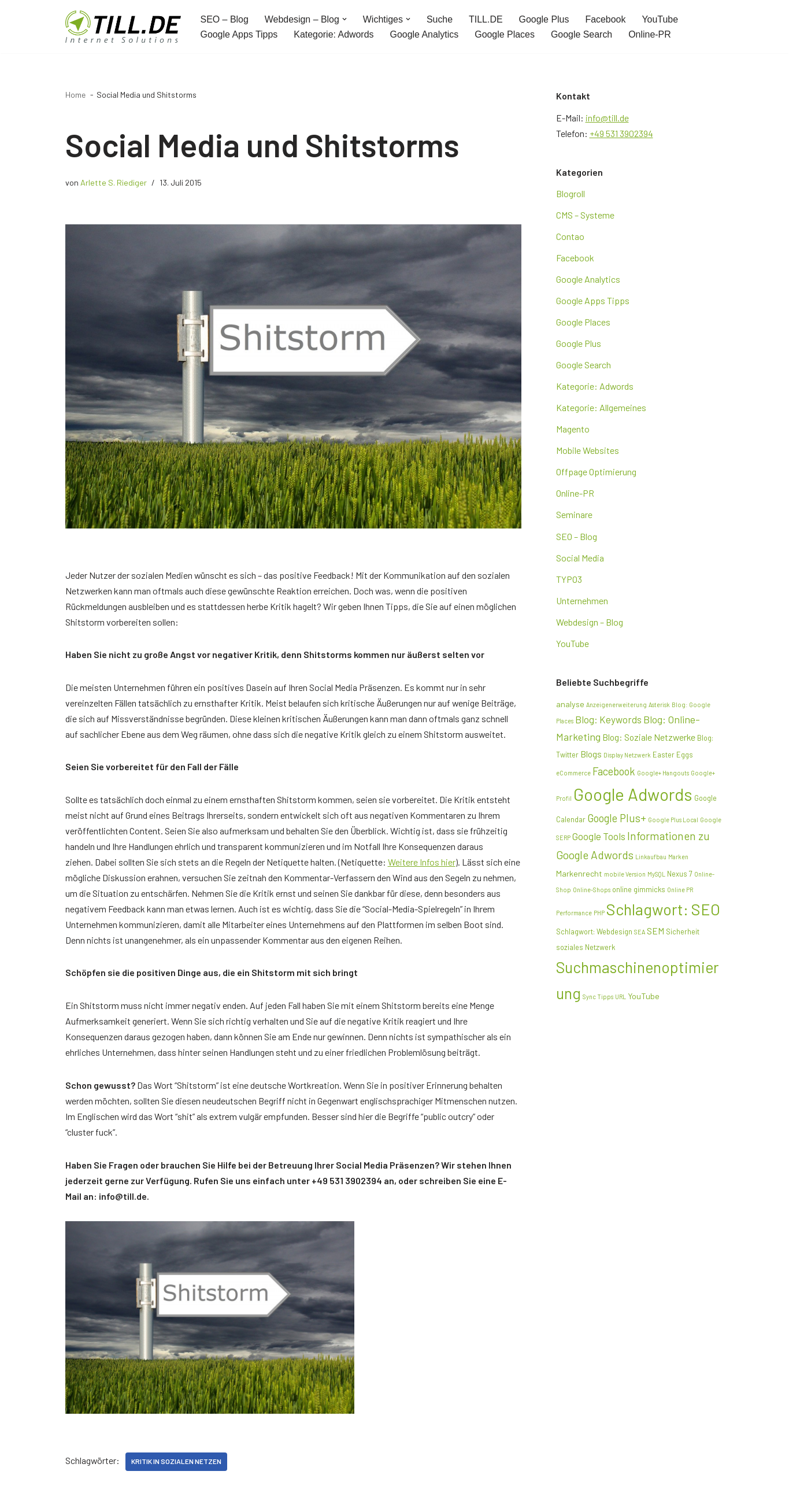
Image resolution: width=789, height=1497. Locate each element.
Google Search (583, 34)
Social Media (580, 558)
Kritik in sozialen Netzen (176, 1465)
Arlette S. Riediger (113, 182)
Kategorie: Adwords (334, 34)
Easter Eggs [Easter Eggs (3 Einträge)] (673, 757)
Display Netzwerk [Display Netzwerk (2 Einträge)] (627, 757)
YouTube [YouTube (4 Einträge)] (644, 999)
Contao (570, 236)
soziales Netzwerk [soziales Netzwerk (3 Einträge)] (585, 950)
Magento (573, 429)
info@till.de (607, 117)
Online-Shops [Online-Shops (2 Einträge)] (591, 892)
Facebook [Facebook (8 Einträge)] (613, 773)
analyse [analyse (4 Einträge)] (570, 706)
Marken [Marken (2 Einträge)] (678, 859)
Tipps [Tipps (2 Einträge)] (605, 999)
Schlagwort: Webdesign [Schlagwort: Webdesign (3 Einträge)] (594, 933)
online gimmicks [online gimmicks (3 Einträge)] (638, 891)
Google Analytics (425, 34)
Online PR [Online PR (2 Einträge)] (680, 892)
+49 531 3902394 (621, 133)
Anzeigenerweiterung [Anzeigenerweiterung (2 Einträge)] (616, 706)
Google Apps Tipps (239, 34)
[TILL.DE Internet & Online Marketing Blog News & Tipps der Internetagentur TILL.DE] (123, 26)
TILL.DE (486, 19)
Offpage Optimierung (596, 473)
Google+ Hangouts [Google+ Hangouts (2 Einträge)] (663, 775)
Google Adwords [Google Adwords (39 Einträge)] (632, 796)
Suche (440, 19)
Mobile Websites (587, 451)
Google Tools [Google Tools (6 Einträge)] (598, 838)
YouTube (661, 19)
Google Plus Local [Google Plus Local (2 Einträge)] (673, 822)
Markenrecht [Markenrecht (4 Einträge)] (579, 876)
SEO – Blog (225, 19)
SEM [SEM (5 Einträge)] (655, 932)
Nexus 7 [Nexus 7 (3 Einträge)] (679, 876)
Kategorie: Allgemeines (601, 408)
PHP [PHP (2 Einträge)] (599, 915)
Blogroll (570, 193)
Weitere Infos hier (421, 862)
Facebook (606, 19)
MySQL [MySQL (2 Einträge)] (656, 876)
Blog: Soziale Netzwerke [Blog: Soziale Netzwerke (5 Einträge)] (648, 739)
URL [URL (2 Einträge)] (620, 999)
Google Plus (545, 19)
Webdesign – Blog (589, 623)
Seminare (574, 516)
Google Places (506, 34)
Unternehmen (582, 602)
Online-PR (651, 34)
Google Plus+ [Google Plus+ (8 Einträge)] (616, 820)
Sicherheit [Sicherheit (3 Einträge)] (682, 933)
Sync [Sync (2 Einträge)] (589, 999)
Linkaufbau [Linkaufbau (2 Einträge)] (650, 859)
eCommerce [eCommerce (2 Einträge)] (573, 775)
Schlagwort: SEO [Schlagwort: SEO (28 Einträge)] (663, 911)
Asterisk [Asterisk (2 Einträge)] (659, 706)
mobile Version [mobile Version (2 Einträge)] (625, 876)
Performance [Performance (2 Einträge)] (574, 915)
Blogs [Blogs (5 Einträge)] (591, 756)
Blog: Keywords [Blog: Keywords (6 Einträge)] (608, 722)
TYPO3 (569, 580)
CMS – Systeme (585, 214)
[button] (345, 19)
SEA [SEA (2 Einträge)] (639, 934)
